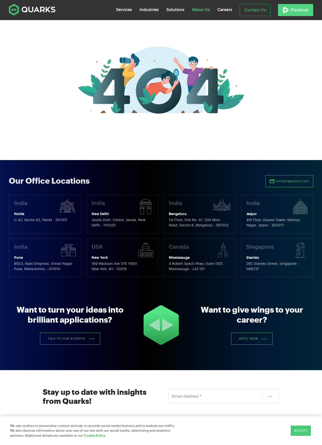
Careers (224, 10)
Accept (300, 430)
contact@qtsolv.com (289, 181)
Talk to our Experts (71, 338)
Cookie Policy (94, 435)
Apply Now (253, 338)
